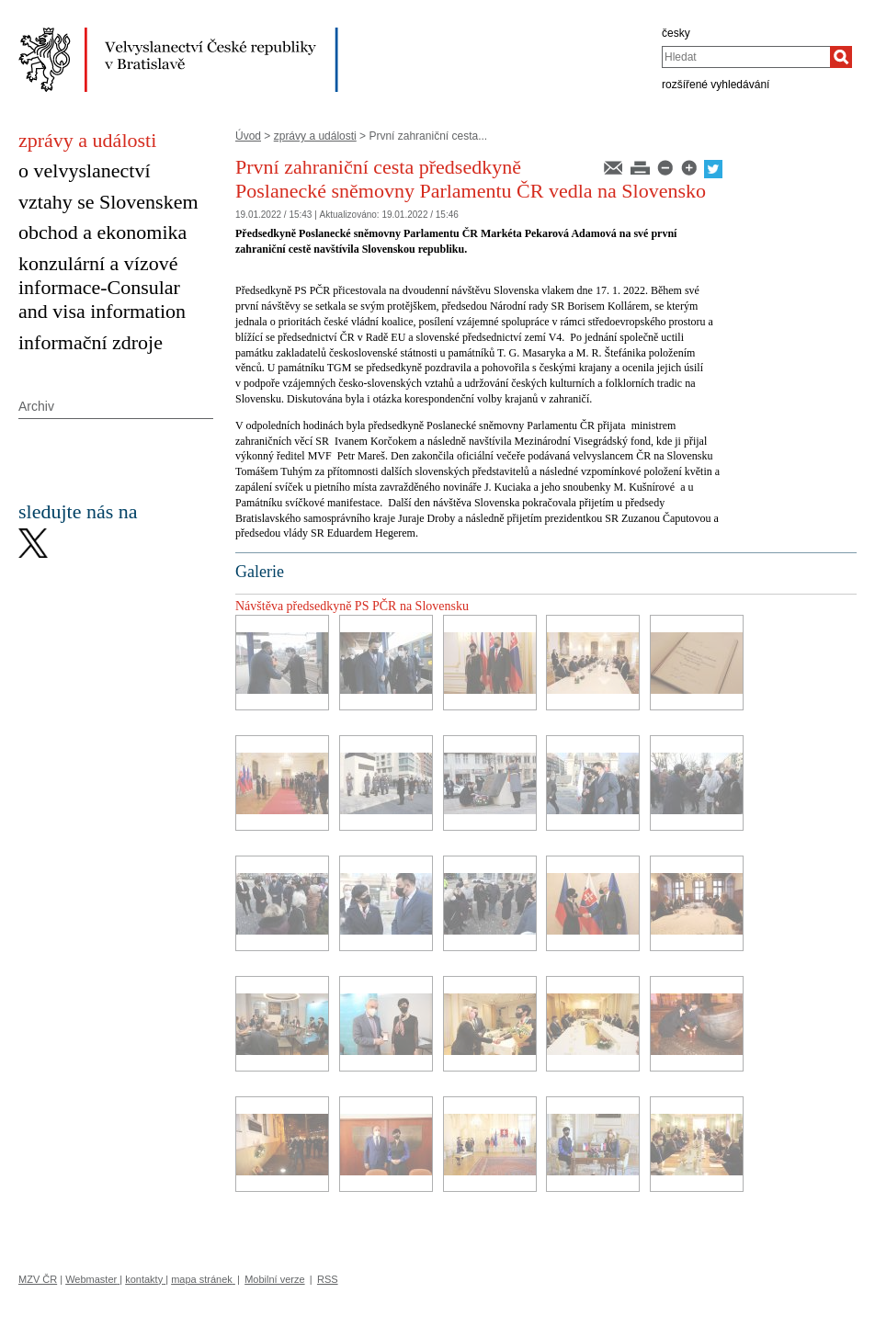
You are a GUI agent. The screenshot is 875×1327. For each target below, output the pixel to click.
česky (676, 33)
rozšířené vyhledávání (715, 84)
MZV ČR (37, 1279)
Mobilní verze (274, 1279)
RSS (327, 1279)
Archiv (36, 406)
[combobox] (746, 57)
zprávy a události (315, 136)
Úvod (248, 136)
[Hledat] (841, 57)
